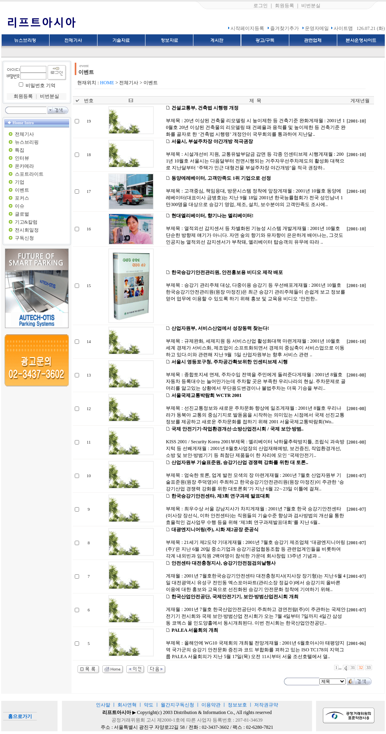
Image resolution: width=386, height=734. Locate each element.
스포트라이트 (29, 174)
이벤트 (22, 190)
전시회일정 (27, 230)
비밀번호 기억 (41, 85)
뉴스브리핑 (27, 142)
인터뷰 (22, 158)
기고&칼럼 (26, 222)
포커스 (22, 198)
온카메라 (24, 166)
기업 (19, 182)
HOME (107, 82)
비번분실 (310, 5)
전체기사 (24, 134)
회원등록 (284, 5)
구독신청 (24, 238)
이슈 (19, 206)
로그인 (260, 5)
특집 (19, 150)
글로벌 (22, 214)
